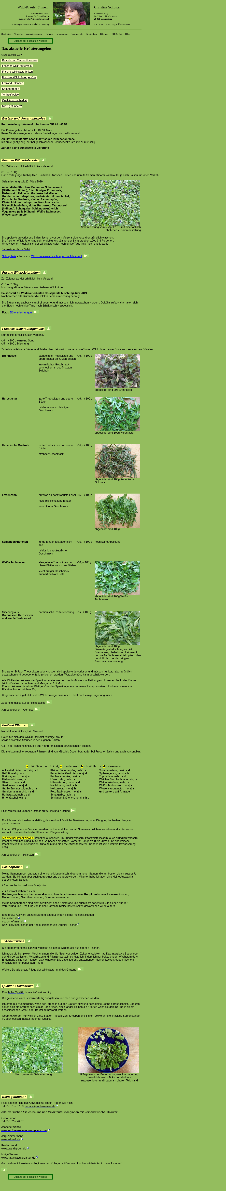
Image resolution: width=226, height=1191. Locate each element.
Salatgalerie (9, 256)
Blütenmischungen (20, 312)
